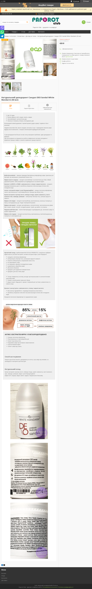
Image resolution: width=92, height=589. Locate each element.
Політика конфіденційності (65, 587)
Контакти (41, 31)
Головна (5, 31)
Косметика (20, 36)
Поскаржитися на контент (50, 587)
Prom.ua (55, 585)
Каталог (3, 573)
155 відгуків (76, 1)
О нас (23, 31)
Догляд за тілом (31, 36)
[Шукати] (27, 22)
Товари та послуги (10, 36)
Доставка (32, 31)
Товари (14, 31)
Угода (3, 576)
